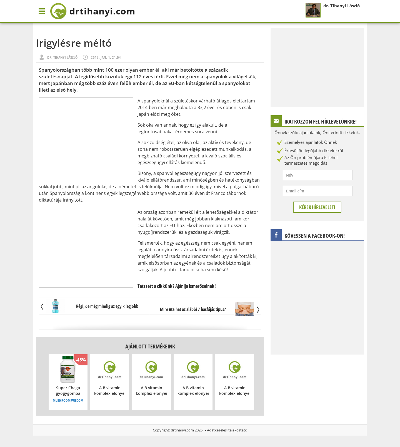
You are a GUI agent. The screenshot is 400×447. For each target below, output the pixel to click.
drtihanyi (92, 11)
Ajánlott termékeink (150, 346)
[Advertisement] (86, 137)
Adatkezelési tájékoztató (227, 430)
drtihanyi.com (182, 430)
